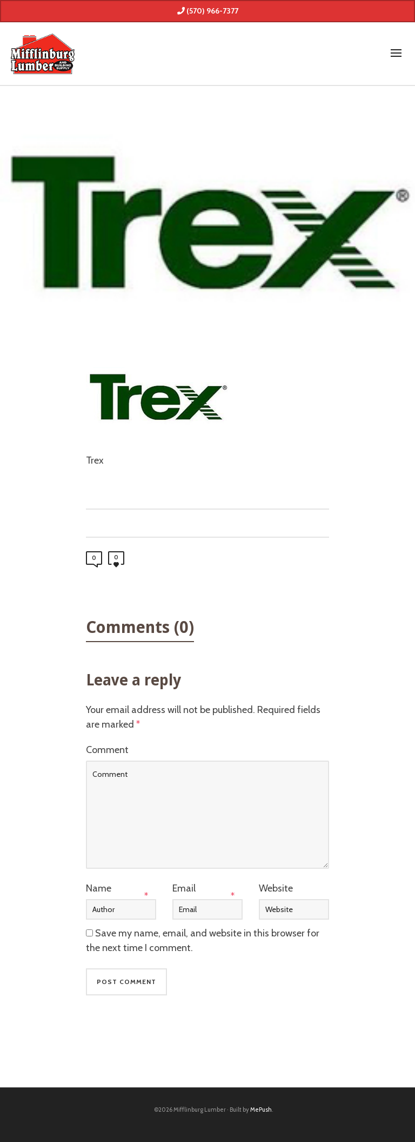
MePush (261, 1109)
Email (184, 888)
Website (276, 888)
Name (98, 888)
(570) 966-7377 (207, 11)
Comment (107, 750)
